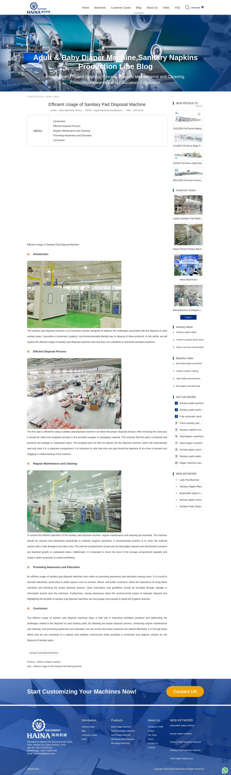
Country (151, 747)
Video (84, 739)
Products (117, 720)
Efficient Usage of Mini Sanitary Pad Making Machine (57, 666)
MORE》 (200, 106)
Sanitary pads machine (189, 403)
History (151, 731)
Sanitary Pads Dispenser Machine (190, 506)
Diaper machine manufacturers (189, 462)
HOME (49, 96)
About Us (154, 720)
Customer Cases (89, 735)
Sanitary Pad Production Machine (185, 751)
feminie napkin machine (190, 500)
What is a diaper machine (48, 662)
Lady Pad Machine (187, 480)
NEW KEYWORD (181, 720)
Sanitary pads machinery (189, 409)
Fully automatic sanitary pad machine (189, 416)
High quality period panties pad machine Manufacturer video (188, 379)
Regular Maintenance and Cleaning (71, 131)
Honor (151, 739)
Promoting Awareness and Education (72, 135)
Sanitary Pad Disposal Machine (43, 653)
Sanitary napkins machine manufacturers (189, 429)
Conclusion (59, 140)
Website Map (33, 769)
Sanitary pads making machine (189, 456)
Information (89, 720)
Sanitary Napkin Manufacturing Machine (190, 486)
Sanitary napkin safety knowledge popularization (185, 333)
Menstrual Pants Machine (122, 739)
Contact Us (153, 743)
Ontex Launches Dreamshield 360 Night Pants (188, 348)
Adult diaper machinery (189, 436)
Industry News (88, 727)
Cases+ (188, 317)
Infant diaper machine (188, 442)
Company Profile (155, 727)
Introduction (59, 121)
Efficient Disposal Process (66, 126)
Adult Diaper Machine (121, 735)
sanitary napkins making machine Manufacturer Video (186, 372)
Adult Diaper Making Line (181, 759)
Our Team (152, 735)
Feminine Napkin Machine (123, 731)
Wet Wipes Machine (120, 743)
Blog (56, 96)
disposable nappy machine (190, 493)
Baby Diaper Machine (121, 727)
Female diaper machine (189, 449)
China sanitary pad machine (189, 423)
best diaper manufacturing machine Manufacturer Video (186, 387)
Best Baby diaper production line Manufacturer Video (187, 364)
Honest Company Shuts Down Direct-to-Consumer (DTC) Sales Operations (188, 341)
